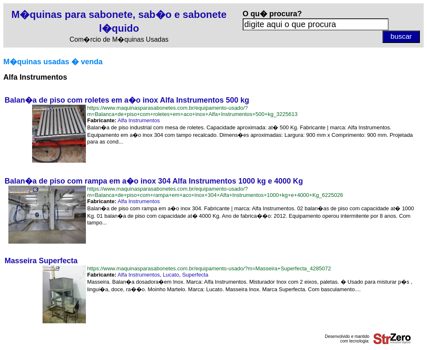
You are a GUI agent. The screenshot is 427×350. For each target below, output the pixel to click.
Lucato (171, 275)
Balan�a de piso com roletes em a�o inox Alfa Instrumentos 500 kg (127, 100)
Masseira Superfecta (41, 261)
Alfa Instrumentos (139, 120)
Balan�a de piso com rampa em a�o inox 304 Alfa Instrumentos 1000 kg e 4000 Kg (154, 181)
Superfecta (195, 275)
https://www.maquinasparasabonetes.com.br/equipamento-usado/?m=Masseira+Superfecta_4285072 (209, 268)
